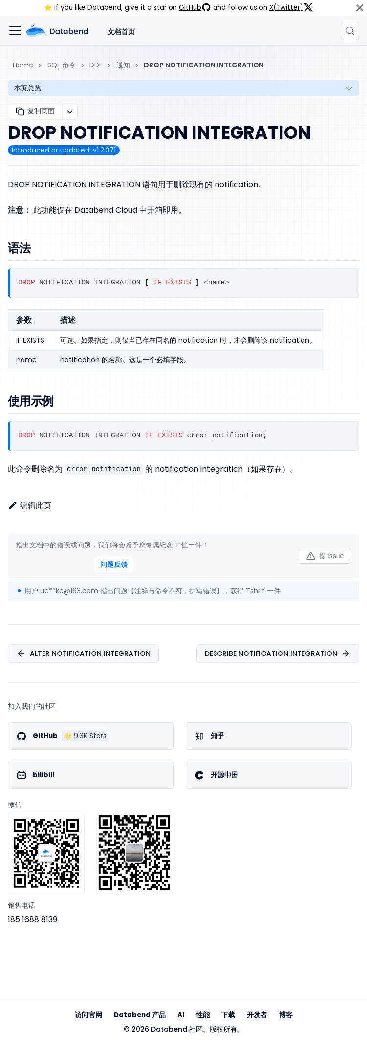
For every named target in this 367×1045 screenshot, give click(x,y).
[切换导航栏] (15, 30)
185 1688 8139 (32, 919)
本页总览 (27, 88)
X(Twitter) (291, 7)
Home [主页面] (23, 65)
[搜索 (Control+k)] (350, 31)
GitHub (195, 7)
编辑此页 (29, 505)
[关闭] (359, 8)
